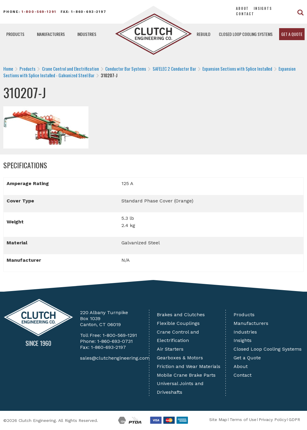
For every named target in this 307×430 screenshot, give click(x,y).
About (242, 8)
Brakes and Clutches (181, 314)
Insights (263, 8)
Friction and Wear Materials (188, 366)
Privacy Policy (272, 419)
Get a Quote (292, 34)
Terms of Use (243, 419)
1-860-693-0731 (115, 341)
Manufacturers (51, 34)
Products (15, 34)
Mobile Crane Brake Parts (186, 375)
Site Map (218, 419)
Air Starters (170, 349)
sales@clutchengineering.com (115, 358)
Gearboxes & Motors (180, 358)
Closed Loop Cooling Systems (246, 34)
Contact (245, 13)
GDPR (294, 419)
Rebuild (203, 34)
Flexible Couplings (178, 323)
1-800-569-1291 (39, 12)
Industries (86, 34)
